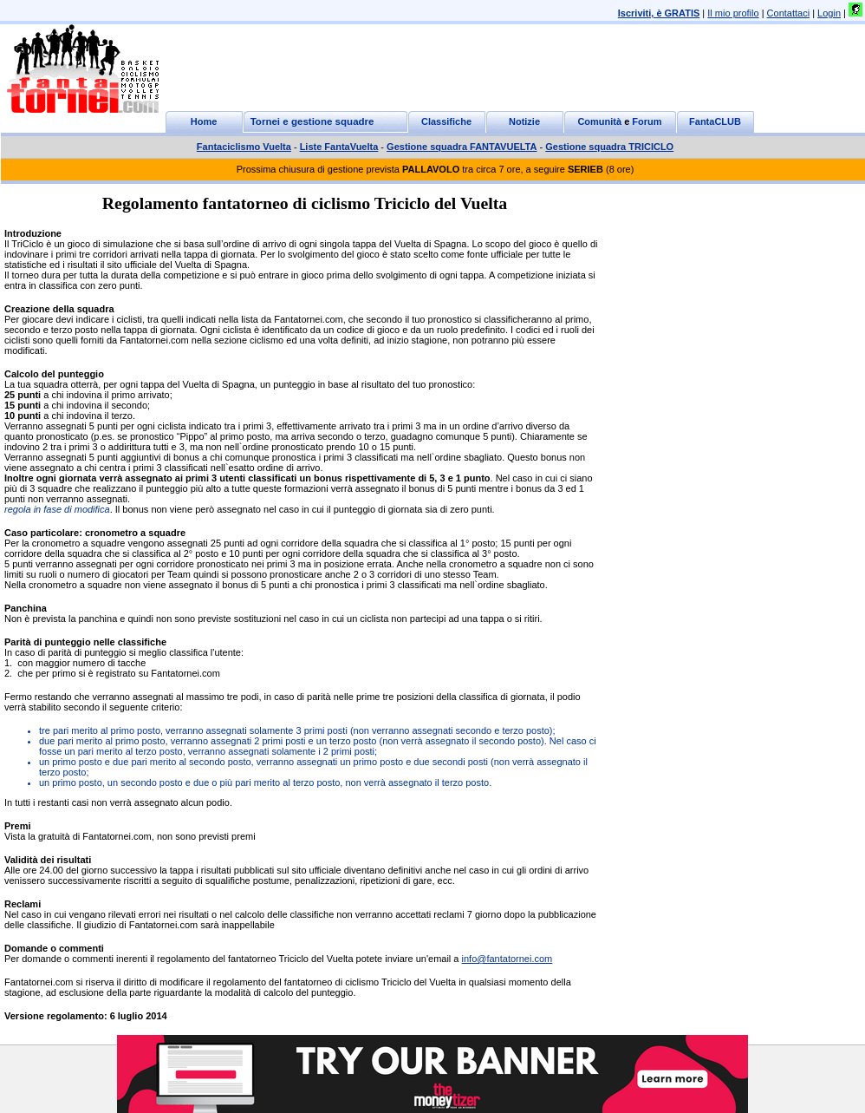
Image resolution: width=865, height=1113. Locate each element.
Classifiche (446, 121)
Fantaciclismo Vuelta (244, 146)
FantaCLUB (715, 121)
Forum (646, 121)
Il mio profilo (732, 13)
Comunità (599, 121)
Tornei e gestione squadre (312, 121)
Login (829, 13)
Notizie (524, 121)
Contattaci (788, 13)
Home (204, 121)
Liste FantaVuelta (339, 146)
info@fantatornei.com (507, 958)
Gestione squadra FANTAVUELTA (462, 146)
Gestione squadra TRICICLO (609, 146)
